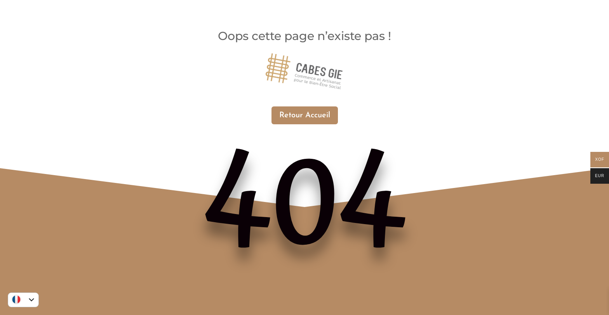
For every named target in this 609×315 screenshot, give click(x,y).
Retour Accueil (304, 115)
